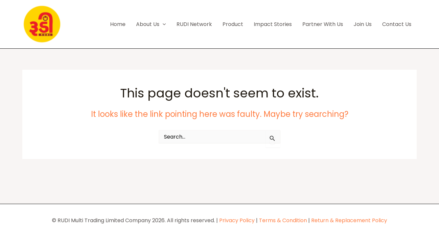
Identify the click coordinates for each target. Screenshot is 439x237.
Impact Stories (273, 24)
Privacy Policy (237, 220)
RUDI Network (194, 24)
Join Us (363, 24)
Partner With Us (322, 24)
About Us (151, 24)
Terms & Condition (283, 220)
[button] (162, 24)
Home (118, 24)
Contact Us (396, 24)
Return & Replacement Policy (349, 220)
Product (232, 24)
